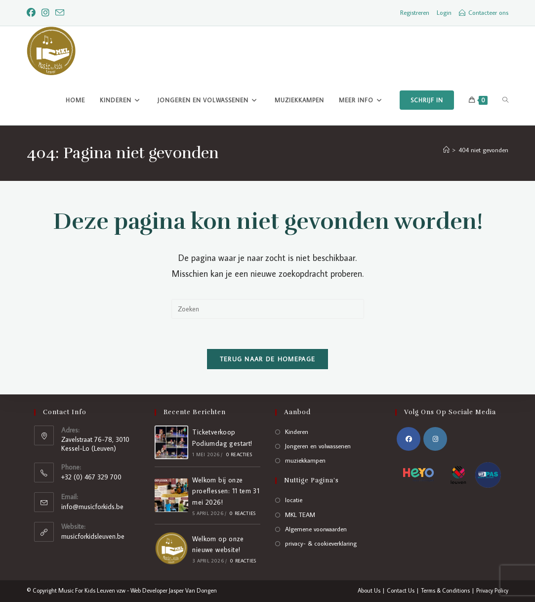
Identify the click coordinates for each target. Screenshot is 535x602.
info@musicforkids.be (92, 506)
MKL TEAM (300, 514)
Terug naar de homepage (268, 359)
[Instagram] (45, 13)
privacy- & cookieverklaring (321, 543)
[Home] (446, 150)
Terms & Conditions (445, 590)
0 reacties (239, 454)
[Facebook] (33, 13)
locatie (293, 500)
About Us (369, 590)
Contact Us (400, 590)
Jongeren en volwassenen (318, 446)
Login (444, 12)
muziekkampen (305, 460)
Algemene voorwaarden (316, 529)
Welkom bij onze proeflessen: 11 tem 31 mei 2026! (225, 491)
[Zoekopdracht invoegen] (267, 309)
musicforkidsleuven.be (92, 536)
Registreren (414, 12)
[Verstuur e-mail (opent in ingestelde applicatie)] (59, 13)
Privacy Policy (492, 590)
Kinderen (296, 431)
